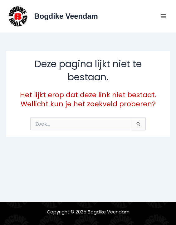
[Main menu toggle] (163, 16)
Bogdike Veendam (66, 16)
